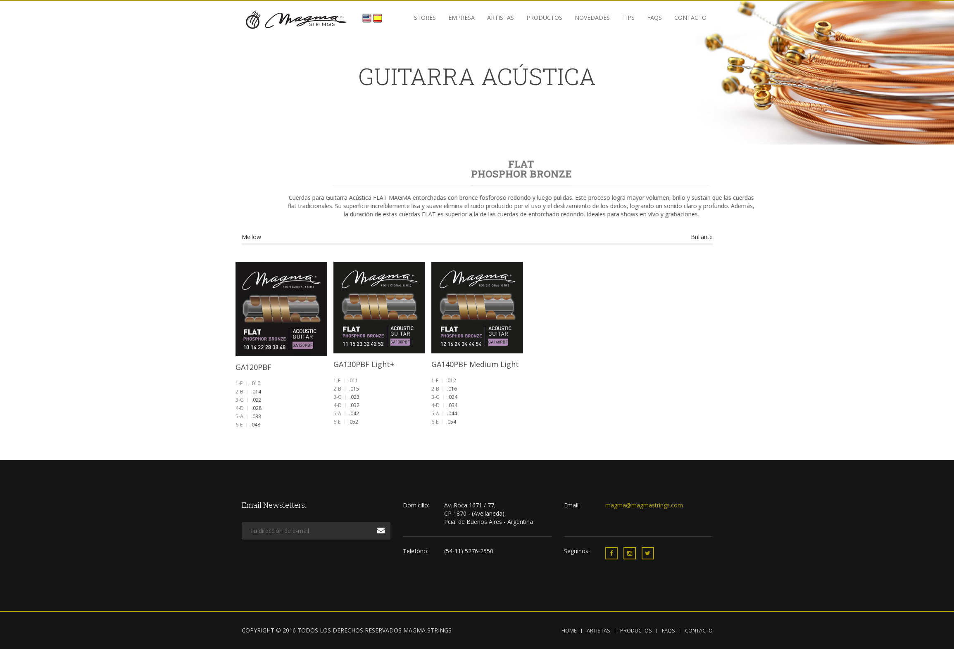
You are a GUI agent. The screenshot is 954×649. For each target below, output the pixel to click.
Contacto (690, 17)
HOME (569, 630)
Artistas (500, 17)
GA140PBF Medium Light (475, 363)
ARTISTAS (598, 630)
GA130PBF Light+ (364, 363)
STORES (425, 17)
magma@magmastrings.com (644, 505)
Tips (628, 17)
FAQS (654, 17)
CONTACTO (699, 630)
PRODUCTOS (636, 630)
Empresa (461, 17)
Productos (544, 17)
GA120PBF (254, 366)
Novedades (592, 17)
